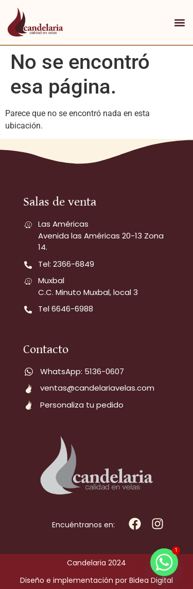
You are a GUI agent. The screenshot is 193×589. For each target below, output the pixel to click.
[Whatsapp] (164, 562)
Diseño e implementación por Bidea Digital (96, 580)
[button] (179, 22)
